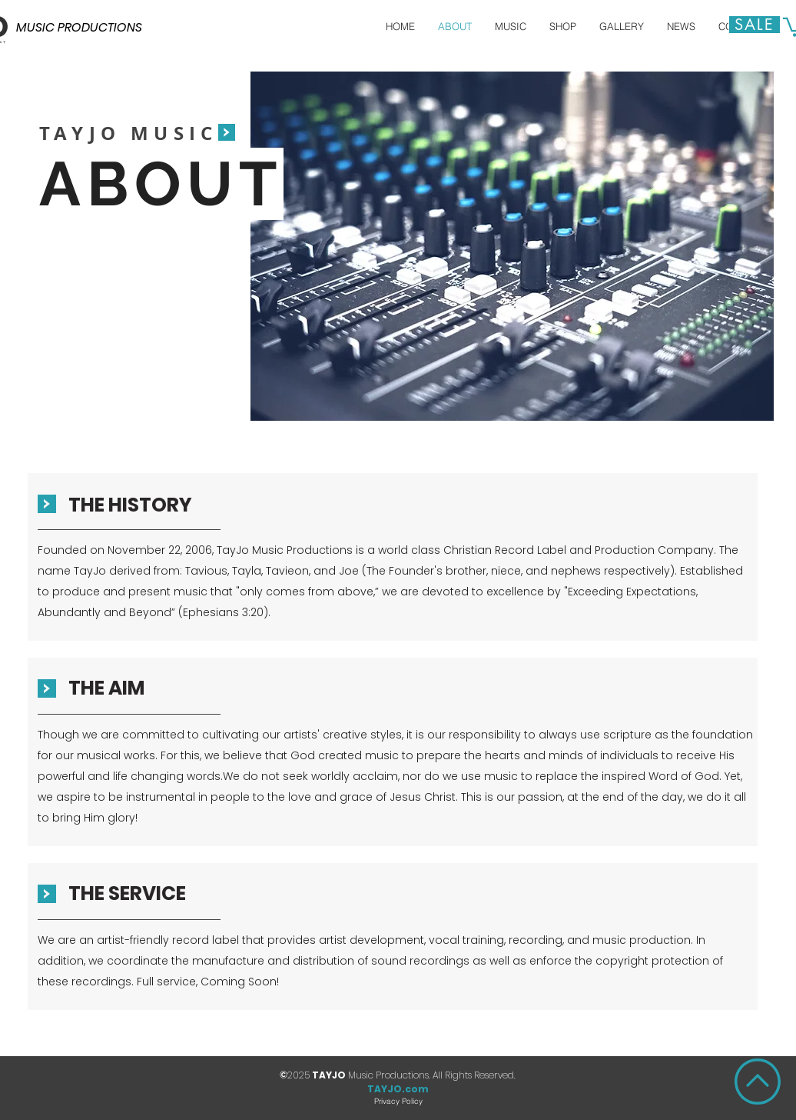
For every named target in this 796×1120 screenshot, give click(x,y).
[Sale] (754, 24)
